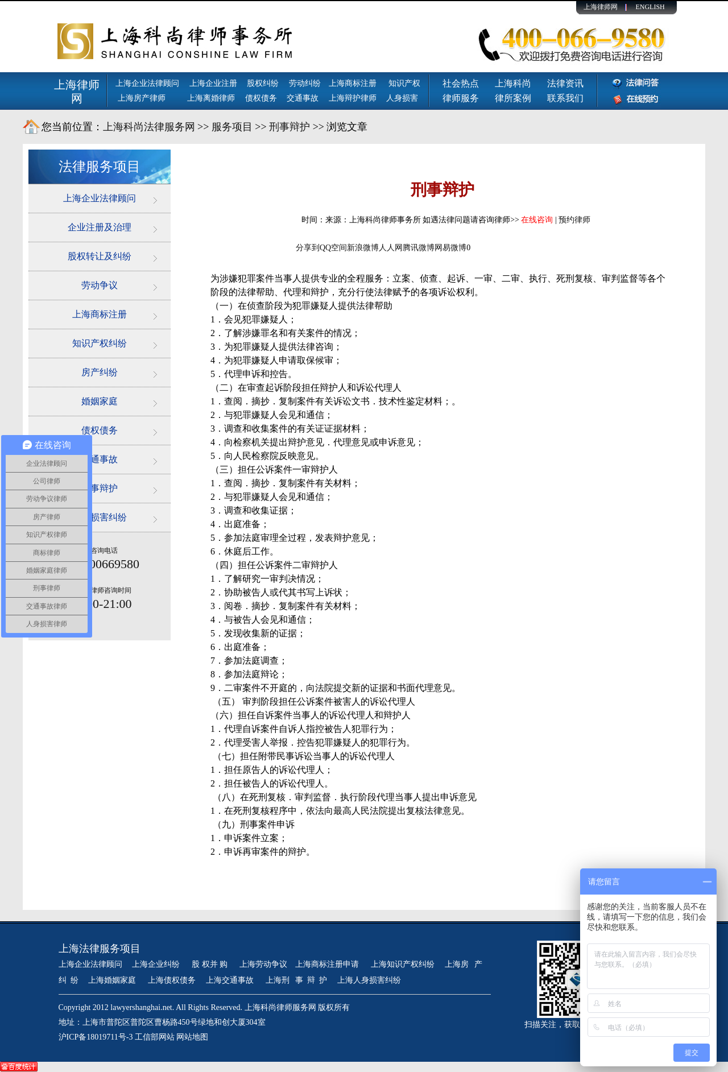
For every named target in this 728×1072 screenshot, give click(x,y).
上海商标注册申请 (328, 964)
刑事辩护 (289, 127)
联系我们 (565, 98)
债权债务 (261, 98)
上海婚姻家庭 (113, 980)
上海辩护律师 (354, 98)
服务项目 (232, 127)
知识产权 (404, 83)
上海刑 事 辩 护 (297, 980)
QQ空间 (333, 247)
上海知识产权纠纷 (403, 964)
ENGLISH (649, 7)
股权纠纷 (263, 83)
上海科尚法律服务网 (149, 127)
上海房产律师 (142, 98)
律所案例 (513, 98)
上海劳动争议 (263, 964)
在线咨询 (537, 220)
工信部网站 (155, 1037)
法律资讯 (565, 83)
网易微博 (450, 247)
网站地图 (192, 1037)
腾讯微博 (419, 247)
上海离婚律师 (211, 98)
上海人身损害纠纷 (369, 980)
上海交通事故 (231, 980)
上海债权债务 (172, 980)
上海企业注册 (213, 83)
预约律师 (574, 220)
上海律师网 (601, 7)
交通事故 (302, 98)
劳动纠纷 (305, 83)
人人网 (391, 247)
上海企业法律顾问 (147, 83)
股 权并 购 (211, 964)
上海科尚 (513, 83)
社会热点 (460, 83)
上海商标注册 (354, 83)
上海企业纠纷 (156, 964)
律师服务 (460, 98)
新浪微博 (363, 247)
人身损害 (402, 98)
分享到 (308, 247)
